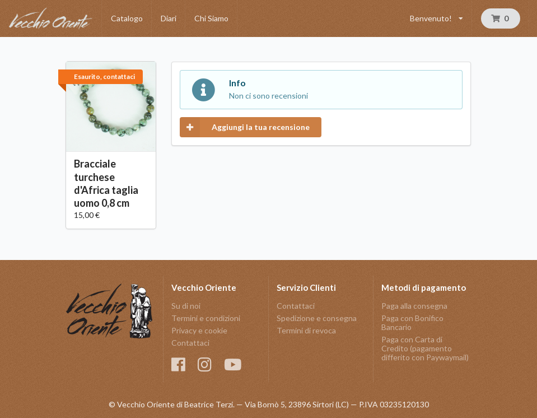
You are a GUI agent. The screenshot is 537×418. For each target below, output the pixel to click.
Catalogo (127, 18)
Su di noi (185, 305)
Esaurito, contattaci (104, 76)
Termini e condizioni (205, 318)
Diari (168, 18)
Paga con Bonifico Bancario (412, 322)
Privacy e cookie (199, 330)
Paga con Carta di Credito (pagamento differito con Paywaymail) (425, 348)
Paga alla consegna (414, 305)
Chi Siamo (211, 18)
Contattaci (190, 342)
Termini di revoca (306, 330)
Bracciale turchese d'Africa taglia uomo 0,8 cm (106, 182)
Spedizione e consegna (317, 318)
